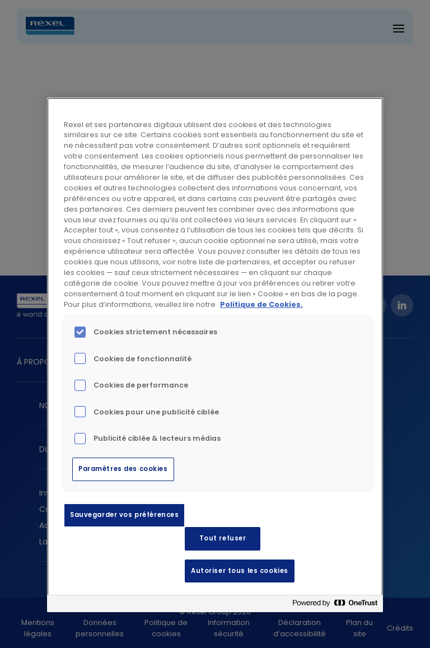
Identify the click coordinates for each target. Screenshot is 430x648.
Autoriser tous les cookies (239, 570)
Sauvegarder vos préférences (124, 514)
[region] (215, 355)
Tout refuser (222, 538)
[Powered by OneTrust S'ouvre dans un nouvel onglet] (334, 605)
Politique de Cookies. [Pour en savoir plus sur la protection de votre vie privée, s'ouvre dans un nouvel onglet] (261, 304)
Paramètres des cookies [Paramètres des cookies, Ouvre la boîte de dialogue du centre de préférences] (123, 468)
